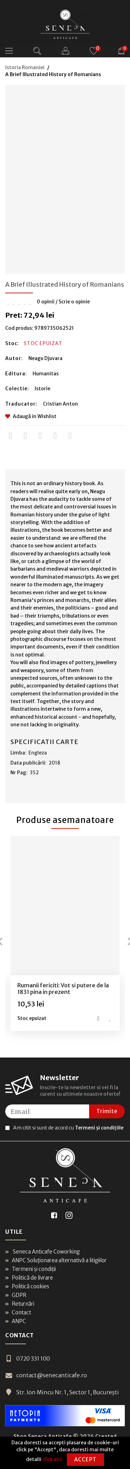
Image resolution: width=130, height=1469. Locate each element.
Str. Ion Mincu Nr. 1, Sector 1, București (62, 1392)
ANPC (15, 1321)
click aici (52, 1459)
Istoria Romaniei (24, 67)
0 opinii (45, 302)
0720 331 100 (27, 1358)
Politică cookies (27, 1286)
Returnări (19, 1303)
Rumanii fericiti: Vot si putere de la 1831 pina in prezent (63, 988)
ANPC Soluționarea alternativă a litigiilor (56, 1260)
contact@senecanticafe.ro (46, 1375)
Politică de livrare (29, 1277)
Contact (18, 1312)
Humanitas (46, 373)
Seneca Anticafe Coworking (42, 1251)
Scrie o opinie (74, 302)
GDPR (15, 1295)
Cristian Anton (60, 404)
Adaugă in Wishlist (31, 416)
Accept (85, 1459)
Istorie (42, 388)
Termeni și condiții (30, 1269)
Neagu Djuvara (45, 358)
